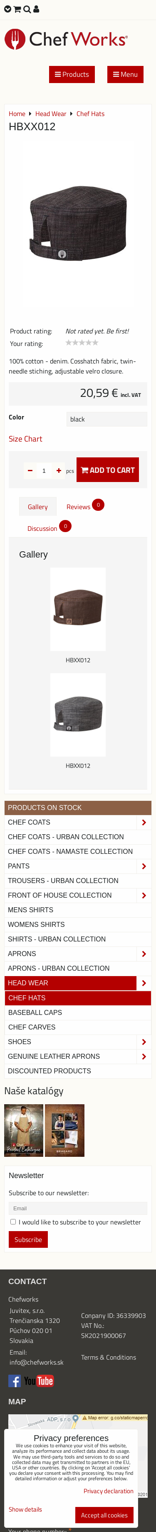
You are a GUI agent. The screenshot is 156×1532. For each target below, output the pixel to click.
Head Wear (79, 983)
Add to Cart (108, 470)
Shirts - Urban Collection (57, 939)
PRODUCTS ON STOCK (45, 807)
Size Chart (25, 438)
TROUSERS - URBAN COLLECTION (63, 880)
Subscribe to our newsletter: (49, 1193)
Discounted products (49, 1071)
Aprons (79, 954)
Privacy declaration (109, 1491)
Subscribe (28, 1239)
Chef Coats (79, 822)
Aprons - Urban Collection (58, 968)
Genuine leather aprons (79, 1057)
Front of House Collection (79, 895)
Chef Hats (26, 998)
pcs (57, 471)
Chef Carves (32, 1027)
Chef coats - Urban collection (66, 836)
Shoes (79, 1042)
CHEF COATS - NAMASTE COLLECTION (70, 851)
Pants (79, 866)
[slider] (82, 342)
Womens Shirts (36, 924)
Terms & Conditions (108, 1357)
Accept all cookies (104, 1515)
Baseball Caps (35, 1012)
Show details (25, 1509)
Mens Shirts (30, 910)
